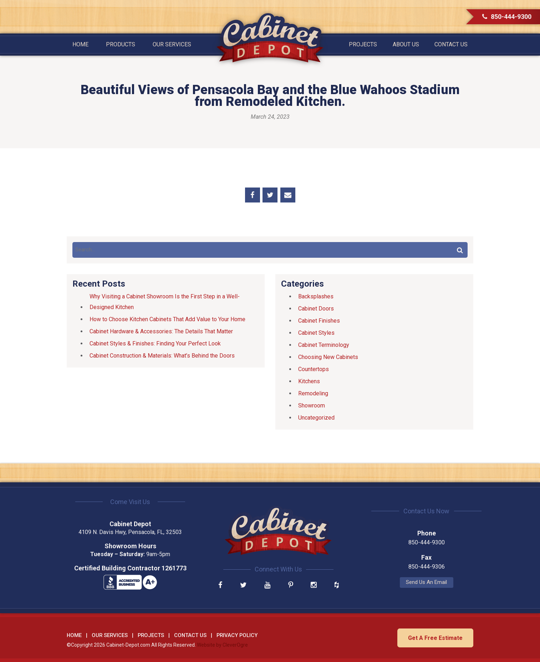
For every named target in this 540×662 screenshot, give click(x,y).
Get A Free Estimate (435, 637)
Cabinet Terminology (323, 345)
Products (120, 44)
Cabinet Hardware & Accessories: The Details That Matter (161, 331)
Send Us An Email (409, 582)
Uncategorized (316, 417)
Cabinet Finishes (319, 320)
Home (80, 44)
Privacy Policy (237, 635)
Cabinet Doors (316, 308)
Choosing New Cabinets (328, 357)
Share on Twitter (270, 195)
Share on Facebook (252, 195)
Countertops (313, 369)
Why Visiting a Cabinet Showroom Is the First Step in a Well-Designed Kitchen (165, 302)
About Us (406, 44)
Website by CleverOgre (222, 644)
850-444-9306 (409, 566)
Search (459, 249)
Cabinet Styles (316, 332)
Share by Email (287, 195)
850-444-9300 (506, 16)
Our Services (172, 44)
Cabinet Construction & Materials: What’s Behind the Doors (162, 355)
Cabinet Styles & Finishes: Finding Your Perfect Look (155, 343)
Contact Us (451, 44)
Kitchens (309, 381)
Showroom (311, 405)
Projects (363, 44)
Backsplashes (315, 296)
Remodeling (313, 393)
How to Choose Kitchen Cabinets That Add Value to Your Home (167, 319)
